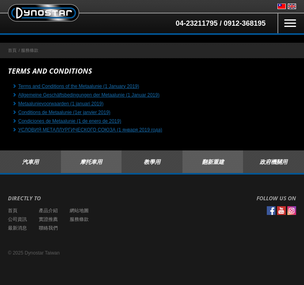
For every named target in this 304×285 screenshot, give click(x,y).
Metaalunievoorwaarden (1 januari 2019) (60, 103)
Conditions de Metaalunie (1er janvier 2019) (64, 112)
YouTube (281, 210)
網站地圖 (79, 210)
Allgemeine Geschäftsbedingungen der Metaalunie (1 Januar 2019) (89, 95)
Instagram (291, 210)
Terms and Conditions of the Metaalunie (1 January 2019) (78, 86)
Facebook (271, 210)
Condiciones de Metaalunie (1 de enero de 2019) (69, 121)
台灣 (281, 6)
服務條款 (79, 219)
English (292, 6)
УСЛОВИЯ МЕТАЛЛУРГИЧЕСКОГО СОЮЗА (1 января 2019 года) (90, 130)
